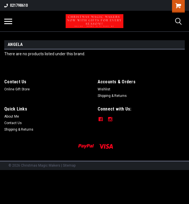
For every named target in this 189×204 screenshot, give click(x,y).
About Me (11, 116)
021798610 (16, 5)
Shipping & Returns (112, 96)
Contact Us (13, 123)
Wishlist (104, 89)
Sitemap (69, 165)
